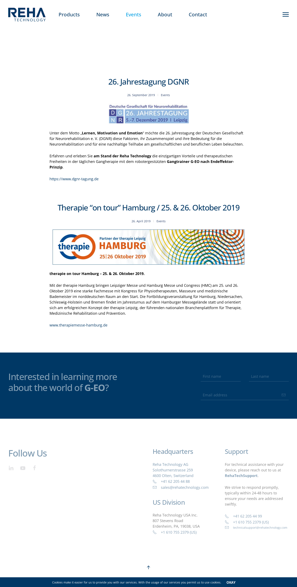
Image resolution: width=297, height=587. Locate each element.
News (102, 14)
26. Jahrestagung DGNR (148, 81)
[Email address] (245, 395)
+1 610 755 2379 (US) (175, 532)
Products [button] (69, 14)
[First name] (220, 376)
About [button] (165, 14)
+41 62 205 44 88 (171, 481)
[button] (286, 14)
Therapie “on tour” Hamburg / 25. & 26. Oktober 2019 (149, 207)
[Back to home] (27, 14)
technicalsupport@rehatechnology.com (256, 527)
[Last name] (269, 376)
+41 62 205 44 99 (243, 516)
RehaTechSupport (241, 475)
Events (133, 14)
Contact (198, 14)
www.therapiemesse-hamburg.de (78, 325)
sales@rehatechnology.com (181, 487)
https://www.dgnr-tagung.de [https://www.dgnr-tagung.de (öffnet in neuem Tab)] (74, 178)
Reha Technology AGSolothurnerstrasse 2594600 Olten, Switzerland (173, 470)
